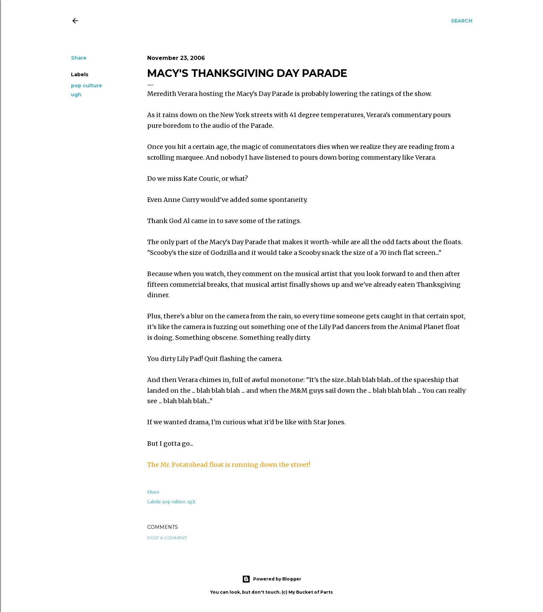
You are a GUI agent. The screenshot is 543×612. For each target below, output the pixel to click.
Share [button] (79, 58)
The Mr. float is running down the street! (228, 465)
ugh (76, 94)
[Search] (461, 20)
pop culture (86, 85)
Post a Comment (167, 537)
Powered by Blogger (271, 579)
